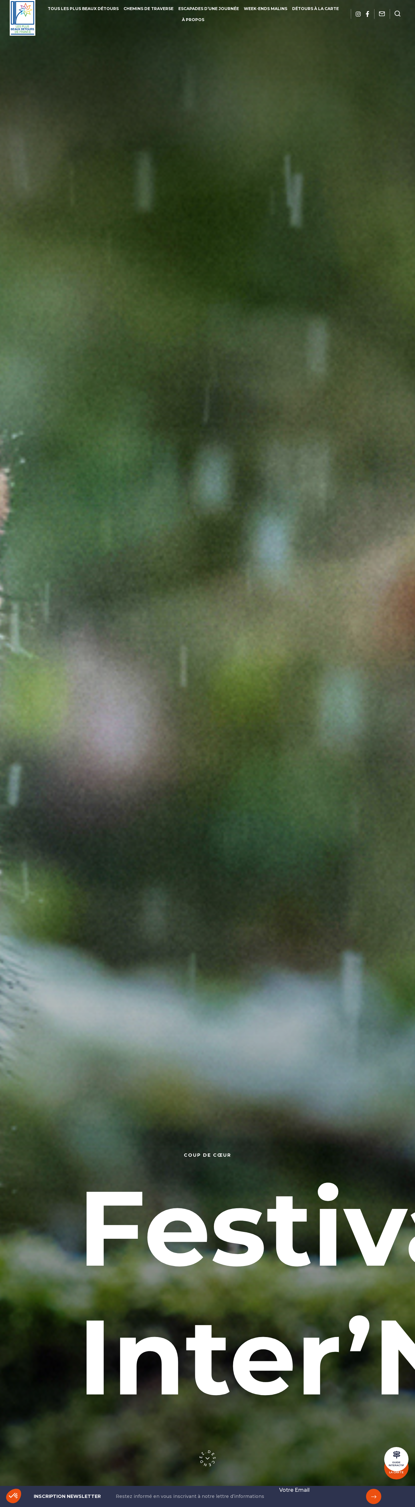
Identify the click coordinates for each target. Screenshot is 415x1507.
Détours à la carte (315, 8)
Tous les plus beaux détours (83, 8)
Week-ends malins (265, 8)
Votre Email (294, 1490)
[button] (13, 1496)
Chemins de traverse (148, 8)
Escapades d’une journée (208, 8)
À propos (193, 19)
